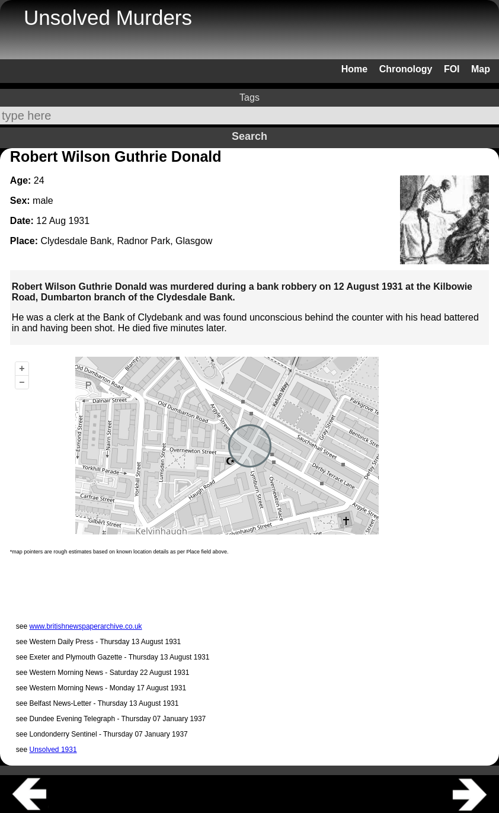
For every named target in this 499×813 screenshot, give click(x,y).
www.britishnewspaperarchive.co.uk (86, 626)
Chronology (406, 69)
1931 (79, 221)
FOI (452, 69)
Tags (249, 97)
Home (354, 69)
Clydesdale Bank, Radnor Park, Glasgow (126, 241)
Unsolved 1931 (53, 749)
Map (480, 69)
